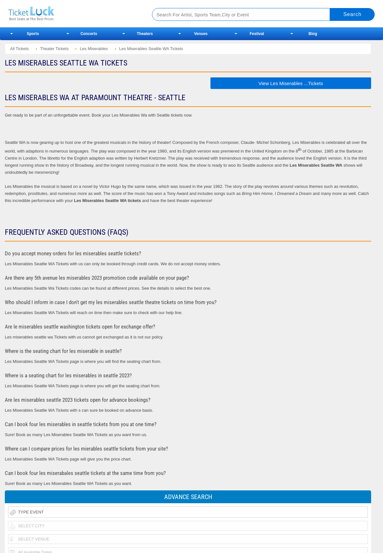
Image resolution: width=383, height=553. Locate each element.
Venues (201, 33)
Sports (33, 33)
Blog (312, 33)
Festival (257, 33)
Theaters (145, 33)
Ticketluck (72, 13)
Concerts (88, 33)
